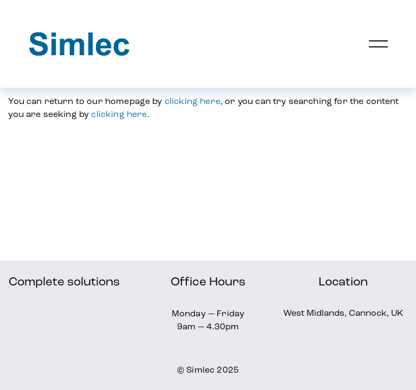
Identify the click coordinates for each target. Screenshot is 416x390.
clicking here (192, 101)
